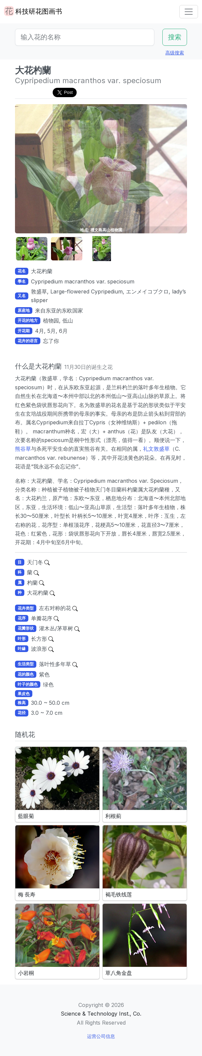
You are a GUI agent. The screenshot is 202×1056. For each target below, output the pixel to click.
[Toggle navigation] (188, 11)
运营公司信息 (101, 1036)
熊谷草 (23, 448)
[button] (31, 249)
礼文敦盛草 (156, 448)
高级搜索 (174, 52)
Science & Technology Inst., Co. (101, 1013)
